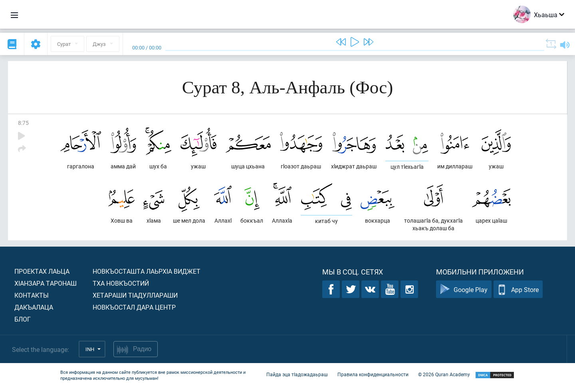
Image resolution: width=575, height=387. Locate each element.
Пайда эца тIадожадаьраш (297, 374)
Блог (22, 319)
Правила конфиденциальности (372, 374)
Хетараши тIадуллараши (135, 295)
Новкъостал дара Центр (134, 307)
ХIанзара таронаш (45, 283)
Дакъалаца (33, 307)
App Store (518, 289)
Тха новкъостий (121, 283)
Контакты (31, 295)
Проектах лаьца (41, 271)
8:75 (23, 122)
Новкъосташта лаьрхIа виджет (146, 271)
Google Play (464, 289)
